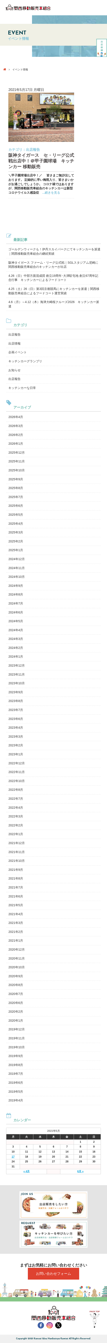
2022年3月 (15, 816)
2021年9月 (15, 869)
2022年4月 (15, 807)
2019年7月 (15, 1073)
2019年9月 (15, 1056)
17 (13, 1156)
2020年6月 (15, 1003)
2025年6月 (15, 505)
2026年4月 (15, 417)
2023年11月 (16, 674)
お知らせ (14, 370)
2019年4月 (15, 1100)
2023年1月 (15, 754)
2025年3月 (15, 532)
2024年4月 (15, 630)
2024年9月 (15, 585)
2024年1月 (15, 656)
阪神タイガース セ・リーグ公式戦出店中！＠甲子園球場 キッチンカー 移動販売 (41, 161)
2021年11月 (16, 852)
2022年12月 (16, 763)
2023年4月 (15, 727)
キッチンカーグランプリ (25, 361)
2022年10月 (16, 781)
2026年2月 (15, 435)
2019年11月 (16, 1038)
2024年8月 (15, 594)
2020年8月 (15, 985)
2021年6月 (15, 896)
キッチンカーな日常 (22, 388)
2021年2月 (15, 932)
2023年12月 (16, 665)
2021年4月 (15, 914)
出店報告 (33, 150)
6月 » (80, 1171)
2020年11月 (16, 958)
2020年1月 (15, 1020)
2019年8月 (15, 1065)
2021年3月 (15, 923)
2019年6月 (15, 1082)
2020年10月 (16, 967)
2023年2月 (15, 745)
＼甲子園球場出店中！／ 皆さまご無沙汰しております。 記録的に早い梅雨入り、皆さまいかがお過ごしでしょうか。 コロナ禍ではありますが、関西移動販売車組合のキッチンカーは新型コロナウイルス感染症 (41, 184)
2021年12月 (16, 843)
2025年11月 (16, 461)
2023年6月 (15, 719)
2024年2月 (15, 648)
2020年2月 (15, 1011)
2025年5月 (15, 514)
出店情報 (14, 343)
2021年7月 (15, 887)
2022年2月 (15, 825)
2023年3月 (15, 736)
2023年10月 (16, 683)
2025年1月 (15, 550)
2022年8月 (15, 789)
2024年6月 (15, 612)
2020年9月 (15, 976)
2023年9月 (15, 692)
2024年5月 (15, 621)
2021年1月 (15, 940)
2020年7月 (15, 994)
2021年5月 (15, 905)
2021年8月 (15, 878)
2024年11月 (16, 568)
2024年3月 (15, 639)
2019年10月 (16, 1047)
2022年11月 (16, 772)
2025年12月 (16, 452)
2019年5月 (15, 1091)
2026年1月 (15, 443)
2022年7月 (15, 798)
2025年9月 (15, 479)
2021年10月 (16, 860)
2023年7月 (15, 710)
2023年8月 (15, 701)
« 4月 (26, 1171)
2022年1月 (15, 834)
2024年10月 (16, 576)
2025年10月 (16, 470)
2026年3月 (15, 426)
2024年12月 (16, 559)
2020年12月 (16, 949)
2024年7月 (15, 603)
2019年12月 (16, 1029)
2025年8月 (15, 488)
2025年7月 (15, 497)
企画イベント (17, 352)
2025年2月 (15, 541)
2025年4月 (15, 523)
